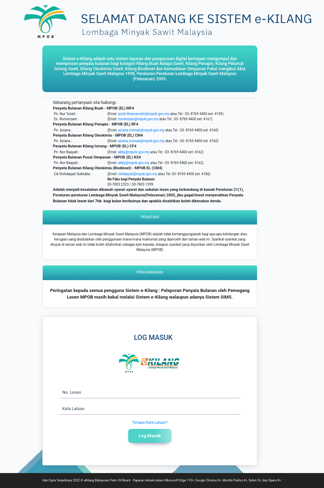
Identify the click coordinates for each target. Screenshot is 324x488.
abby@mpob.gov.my (133, 152)
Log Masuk (150, 435)
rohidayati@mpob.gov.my (137, 174)
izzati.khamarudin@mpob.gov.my (143, 114)
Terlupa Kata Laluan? (149, 422)
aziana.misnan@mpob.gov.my (141, 130)
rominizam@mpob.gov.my (138, 119)
